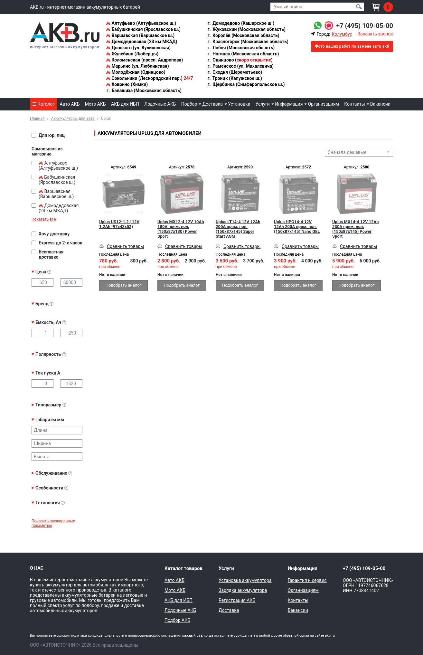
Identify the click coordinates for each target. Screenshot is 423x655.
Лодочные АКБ (160, 104)
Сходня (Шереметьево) (234, 72)
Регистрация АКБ (237, 600)
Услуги (263, 104)
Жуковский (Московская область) (246, 29)
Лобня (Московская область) (241, 47)
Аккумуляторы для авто (73, 118)
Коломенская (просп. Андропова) (144, 59)
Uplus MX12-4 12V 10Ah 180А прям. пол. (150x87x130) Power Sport (180, 229)
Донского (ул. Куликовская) (138, 47)
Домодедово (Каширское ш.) (240, 23)
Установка (239, 104)
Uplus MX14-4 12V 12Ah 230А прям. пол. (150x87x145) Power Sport (355, 229)
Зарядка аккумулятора (243, 590)
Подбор (189, 104)
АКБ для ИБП (125, 104)
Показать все (44, 219)
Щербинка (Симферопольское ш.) (246, 84)
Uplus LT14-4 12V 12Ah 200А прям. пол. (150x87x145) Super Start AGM (238, 229)
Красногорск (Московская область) (247, 41)
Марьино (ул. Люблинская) (137, 66)
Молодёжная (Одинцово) (135, 72)
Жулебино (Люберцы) (132, 53)
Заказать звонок (375, 33)
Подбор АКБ (177, 620)
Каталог (43, 104)
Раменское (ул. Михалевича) (240, 66)
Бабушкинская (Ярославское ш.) (143, 29)
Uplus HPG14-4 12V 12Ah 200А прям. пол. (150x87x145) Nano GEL (297, 226)
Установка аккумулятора (245, 580)
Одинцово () (240, 59)
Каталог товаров (183, 568)
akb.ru (329, 635)
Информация (289, 104)
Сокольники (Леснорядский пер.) (149, 78)
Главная (37, 118)
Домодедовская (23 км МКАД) (141, 41)
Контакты (354, 104)
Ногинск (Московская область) (243, 53)
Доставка (212, 104)
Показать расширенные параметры (53, 523)
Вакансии (380, 104)
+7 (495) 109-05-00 (364, 26)
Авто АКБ (70, 104)
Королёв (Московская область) (243, 35)
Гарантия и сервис (307, 580)
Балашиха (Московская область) (144, 90)
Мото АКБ (95, 104)
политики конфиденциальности (97, 635)
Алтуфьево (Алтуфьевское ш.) (141, 23)
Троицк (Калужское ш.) (234, 78)
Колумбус (342, 34)
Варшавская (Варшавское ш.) (140, 35)
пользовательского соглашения (154, 635)
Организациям (323, 104)
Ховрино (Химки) (127, 84)
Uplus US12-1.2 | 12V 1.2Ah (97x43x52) (119, 224)
